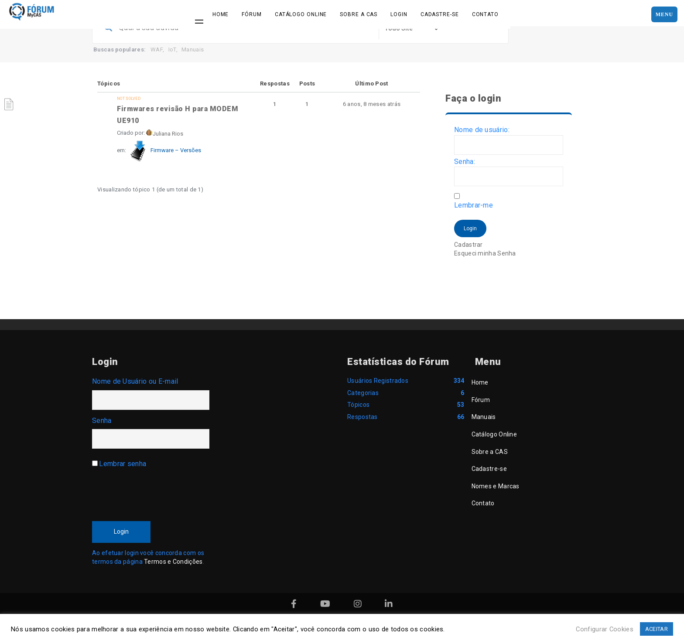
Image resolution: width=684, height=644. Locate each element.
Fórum (252, 14)
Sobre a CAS (358, 14)
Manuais (192, 49)
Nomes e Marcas (496, 486)
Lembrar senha (122, 464)
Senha (102, 420)
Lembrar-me (473, 205)
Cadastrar (468, 244)
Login (398, 14)
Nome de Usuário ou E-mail (135, 381)
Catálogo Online (301, 14)
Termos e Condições (173, 561)
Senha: (464, 161)
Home (220, 14)
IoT (172, 49)
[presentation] (158, 492)
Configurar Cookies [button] (604, 629)
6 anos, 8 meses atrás (371, 104)
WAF (156, 49)
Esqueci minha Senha (485, 253)
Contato (485, 14)
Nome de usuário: (482, 130)
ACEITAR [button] (656, 629)
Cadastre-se (440, 14)
